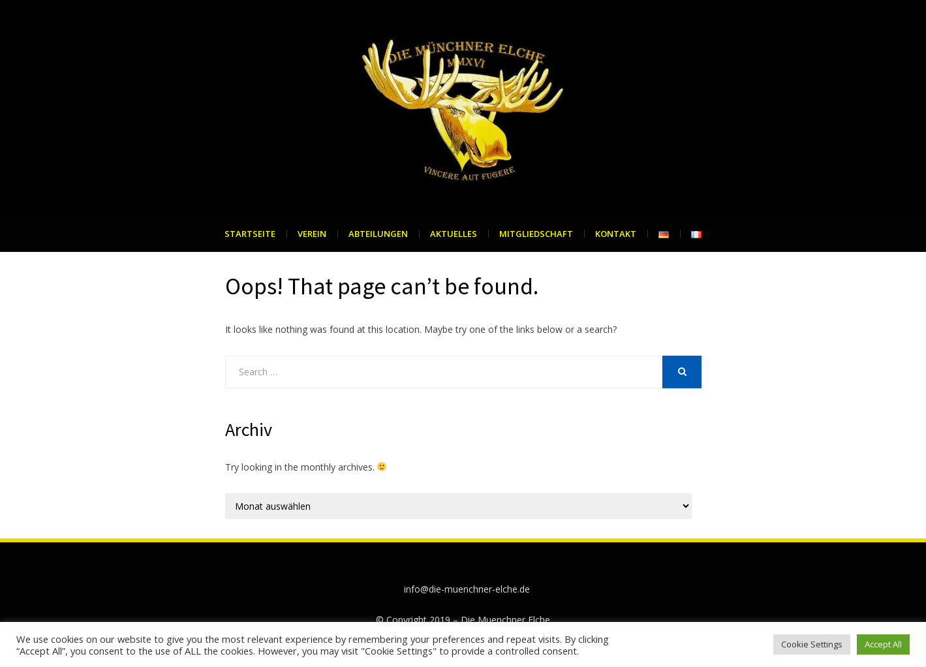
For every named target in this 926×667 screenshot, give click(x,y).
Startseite (249, 234)
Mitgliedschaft (536, 234)
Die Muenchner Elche (505, 619)
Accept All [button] (883, 644)
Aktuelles (453, 234)
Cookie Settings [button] (811, 644)
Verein (312, 234)
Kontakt (615, 234)
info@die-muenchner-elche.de (467, 589)
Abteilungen (378, 234)
